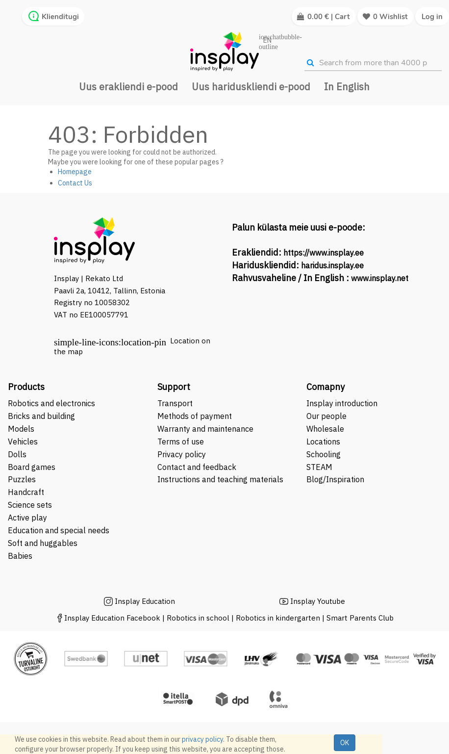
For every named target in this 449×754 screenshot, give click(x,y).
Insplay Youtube (317, 601)
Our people (326, 416)
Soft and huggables (42, 543)
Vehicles (23, 441)
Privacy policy (181, 454)
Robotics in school (198, 618)
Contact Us (75, 183)
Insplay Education (145, 601)
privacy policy (202, 739)
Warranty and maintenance (206, 429)
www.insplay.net (379, 278)
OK (344, 742)
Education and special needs (58, 530)
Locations (323, 441)
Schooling (323, 454)
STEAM (319, 467)
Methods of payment (194, 416)
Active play (27, 517)
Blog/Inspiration (335, 479)
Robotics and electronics (51, 403)
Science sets (31, 505)
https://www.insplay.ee (323, 253)
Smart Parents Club (360, 618)
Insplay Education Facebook (112, 618)
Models (21, 429)
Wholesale (325, 429)
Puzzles (22, 479)
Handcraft (26, 492)
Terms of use (180, 441)
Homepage (75, 171)
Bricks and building (41, 416)
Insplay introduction (341, 403)
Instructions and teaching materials (221, 479)
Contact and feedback (196, 467)
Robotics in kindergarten (279, 618)
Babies (20, 556)
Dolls (17, 454)
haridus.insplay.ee (332, 265)
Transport (175, 403)
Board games (31, 467)
